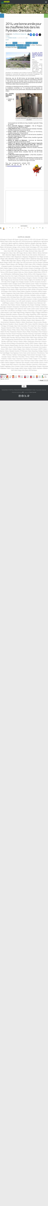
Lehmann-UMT (44, 308)
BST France (33, 260)
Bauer (11, 253)
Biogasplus (25, 257)
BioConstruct (41, 255)
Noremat (5, 324)
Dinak (25, 274)
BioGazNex (11, 258)
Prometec (8, 333)
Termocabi (38, 355)
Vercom (41, 362)
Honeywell (3, 297)
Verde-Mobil (9, 364)
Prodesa (44, 332)
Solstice (28, 349)
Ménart (45, 318)
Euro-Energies (20, 282)
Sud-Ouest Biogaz (4, 353)
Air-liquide (19, 245)
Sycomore (33, 353)
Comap (15, 268)
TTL (39, 358)
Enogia (6, 280)
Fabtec (37, 283)
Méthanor (11, 320)
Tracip (13, 358)
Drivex (44, 274)
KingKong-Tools (25, 305)
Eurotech (43, 282)
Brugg (23, 260)
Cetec (30, 264)
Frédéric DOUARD (12, 37)
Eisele (5, 278)
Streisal (45, 351)
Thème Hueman (32, 392)
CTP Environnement (25, 270)
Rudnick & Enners (18, 339)
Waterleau (3, 368)
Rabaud (9, 335)
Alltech (1, 247)
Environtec (15, 280)
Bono (15, 260)
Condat (26, 268)
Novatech (21, 324)
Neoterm (18, 322)
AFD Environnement (27, 241)
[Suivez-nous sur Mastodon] (28, 396)
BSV (38, 260)
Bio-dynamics (33, 255)
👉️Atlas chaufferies (22, 47)
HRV (21, 297)
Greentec (28, 291)
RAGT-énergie (15, 335)
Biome (28, 258)
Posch (24, 332)
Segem (41, 343)
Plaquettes (27, 45)
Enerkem (35, 278)
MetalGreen (31, 316)
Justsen (12, 303)
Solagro (19, 349)
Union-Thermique (25, 360)
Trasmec (25, 358)
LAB (16, 308)
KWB (1, 308)
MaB (15, 312)
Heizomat (8, 295)
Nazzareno (38, 320)
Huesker (29, 297)
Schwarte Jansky (20, 343)
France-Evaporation (33, 287)
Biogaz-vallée (4, 258)
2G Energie (3, 239)
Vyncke (26, 366)
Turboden (43, 358)
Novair (16, 324)
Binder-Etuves (25, 255)
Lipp (36, 310)
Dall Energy (44, 270)
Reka (8, 337)
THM (36, 357)
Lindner (25, 310)
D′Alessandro (22, 276)
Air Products (26, 245)
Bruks (27, 260)
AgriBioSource (37, 241)
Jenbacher (28, 301)
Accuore (21, 239)
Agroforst (27, 243)
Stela (29, 351)
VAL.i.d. (46, 360)
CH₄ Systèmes (16, 266)
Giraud (45, 289)
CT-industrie (15, 270)
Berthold (45, 253)
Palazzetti (44, 326)
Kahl (26, 303)
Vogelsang (7, 366)
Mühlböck (23, 320)
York (23, 370)
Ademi (6, 241)
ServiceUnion (4, 347)
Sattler (25, 341)
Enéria (25, 280)
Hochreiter (26, 295)
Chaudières (35, 42)
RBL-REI (34, 335)
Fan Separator (43, 283)
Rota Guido (40, 337)
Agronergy (38, 243)
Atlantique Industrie (32, 249)
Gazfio (29, 289)
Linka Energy (31, 310)
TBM (4, 355)
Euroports (37, 282)
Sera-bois (21, 345)
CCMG (26, 264)
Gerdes (34, 289)
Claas (29, 266)
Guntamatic (34, 291)
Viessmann (35, 364)
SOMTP (40, 349)
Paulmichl (9, 328)
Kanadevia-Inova (32, 303)
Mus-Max (35, 318)
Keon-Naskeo (11, 305)
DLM (34, 274)
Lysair (11, 312)
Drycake (2, 276)
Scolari (27, 343)
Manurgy (3, 314)
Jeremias (34, 301)
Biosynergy (40, 258)
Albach (37, 245)
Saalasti (40, 339)
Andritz (23, 247)
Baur (15, 253)
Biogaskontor (18, 257)
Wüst (16, 370)
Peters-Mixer (37, 328)
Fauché (11, 285)
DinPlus (30, 274)
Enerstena (41, 278)
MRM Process (28, 318)
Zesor (26, 370)
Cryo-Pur (2, 270)
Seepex (36, 343)
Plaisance (43, 330)
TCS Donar (8, 355)
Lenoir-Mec (4, 310)
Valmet (7, 362)
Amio (19, 247)
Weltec (30, 368)
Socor (10, 349)
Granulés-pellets (20, 45)
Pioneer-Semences (30, 330)
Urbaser (41, 360)
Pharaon (9, 330)
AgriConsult (5, 243)
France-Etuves (23, 287)
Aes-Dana (15, 241)
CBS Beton (21, 264)
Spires (7, 351)
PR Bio (28, 332)
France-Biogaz (14, 287)
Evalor (10, 283)
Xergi (19, 370)
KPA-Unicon (31, 307)
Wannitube (45, 366)
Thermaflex (21, 357)
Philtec (14, 330)
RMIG (31, 337)
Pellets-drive (19, 328)
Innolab (35, 299)
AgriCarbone (45, 241)
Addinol (2, 241)
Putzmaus (31, 333)
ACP (31, 239)
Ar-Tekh (8, 249)
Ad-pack (38, 239)
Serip (31, 345)
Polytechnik (13, 332)
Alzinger (15, 247)
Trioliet (30, 358)
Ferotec (22, 285)
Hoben (21, 295)
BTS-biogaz (43, 260)
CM (41, 266)
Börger (6, 262)
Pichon (18, 330)
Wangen (39, 366)
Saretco (21, 341)
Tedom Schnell (31, 355)
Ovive (39, 326)
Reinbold (3, 337)
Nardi (33, 320)
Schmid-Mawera (11, 343)
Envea (10, 280)
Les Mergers (19, 310)
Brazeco (19, 260)
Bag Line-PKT (21, 251)
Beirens (26, 253)
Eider (2, 278)
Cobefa (5, 268)
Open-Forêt (17, 326)
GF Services (39, 289)
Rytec (32, 339)
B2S (16, 251)
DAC (39, 270)
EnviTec (21, 280)
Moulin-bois (20, 318)
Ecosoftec (37, 276)
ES (34, 280)
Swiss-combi (26, 353)
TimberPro (4, 358)
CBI (16, 264)
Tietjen (40, 357)
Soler (23, 349)
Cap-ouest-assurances (26, 262)
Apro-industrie (44, 247)
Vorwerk (17, 366)
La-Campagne (10, 308)
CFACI (34, 264)
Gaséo (17, 289)
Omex (46, 324)
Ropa (35, 337)
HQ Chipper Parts (14, 297)
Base (40, 251)
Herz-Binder (15, 295)
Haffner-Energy (42, 291)
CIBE (22, 266)
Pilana (22, 330)
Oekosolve (41, 324)
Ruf (25, 339)
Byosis (1, 262)
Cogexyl (10, 268)
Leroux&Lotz (11, 310)
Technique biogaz (21, 355)
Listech (40, 310)
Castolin (3, 264)
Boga (11, 260)
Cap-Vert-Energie (37, 262)
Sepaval (7, 345)
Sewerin (11, 347)
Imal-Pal (17, 299)
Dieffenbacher (7, 274)
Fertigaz (27, 285)
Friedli (46, 287)
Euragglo (13, 282)
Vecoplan (27, 362)
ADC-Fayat (44, 239)
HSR (24, 297)
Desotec (31, 272)
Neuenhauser (29, 322)
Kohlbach (44, 305)
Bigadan (14, 255)
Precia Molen (34, 332)
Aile (15, 245)
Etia (5, 282)
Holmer (39, 295)
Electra (10, 278)
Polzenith (19, 332)
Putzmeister (38, 333)
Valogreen (12, 362)
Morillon (3, 318)
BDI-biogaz (20, 253)
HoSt (8, 297)
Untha (32, 360)
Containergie (37, 268)
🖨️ (28, 34)
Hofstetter (33, 295)
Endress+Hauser (21, 278)
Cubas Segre (34, 270)
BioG (13, 257)
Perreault (30, 328)
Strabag (40, 351)
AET (20, 241)
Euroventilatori (4, 283)
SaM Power (10, 341)
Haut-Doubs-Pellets (18, 293)
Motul (14, 318)
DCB (7, 272)
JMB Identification (42, 301)
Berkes (39, 253)
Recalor (39, 335)
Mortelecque (9, 318)
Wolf (12, 370)
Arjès (21, 249)
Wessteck (39, 368)
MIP (43, 316)
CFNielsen (39, 264)
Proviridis (25, 333)
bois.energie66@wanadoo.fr (14, 166)
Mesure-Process (23, 316)
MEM (38, 314)
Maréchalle (9, 314)
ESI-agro (44, 280)
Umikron (11, 360)
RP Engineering (9, 339)
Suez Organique (14, 353)
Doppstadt (39, 274)
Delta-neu (21, 272)
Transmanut (19, 358)
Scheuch (44, 341)
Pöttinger (44, 333)
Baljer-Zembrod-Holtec (32, 251)
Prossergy (19, 333)
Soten (44, 349)
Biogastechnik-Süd (34, 257)
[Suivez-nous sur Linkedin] (20, 396)
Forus (8, 287)
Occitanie (15, 42)
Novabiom (11, 324)
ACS (34, 239)
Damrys (3, 272)
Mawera (20, 314)
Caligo (17, 262)
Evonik (19, 283)
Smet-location (42, 347)
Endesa (14, 278)
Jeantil (23, 301)
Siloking (19, 347)
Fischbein (39, 285)
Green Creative (21, 291)
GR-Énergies (4, 291)
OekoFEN (35, 324)
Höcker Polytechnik (5, 299)
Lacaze (28, 308)
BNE (8, 260)
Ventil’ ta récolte (34, 362)
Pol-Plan (7, 332)
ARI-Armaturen (15, 249)
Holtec (43, 295)
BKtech (4, 260)
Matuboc (15, 314)
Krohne (37, 307)
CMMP (44, 266)
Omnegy (4, 326)
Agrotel (44, 243)
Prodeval (2, 333)
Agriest (10, 243)
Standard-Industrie (14, 351)
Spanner (2, 351)
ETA (3, 282)
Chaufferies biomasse (10, 45)
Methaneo (38, 316)
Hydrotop (39, 297)
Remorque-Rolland (20, 337)
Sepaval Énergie (14, 345)
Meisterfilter (33, 314)
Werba (34, 368)
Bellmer (35, 253)
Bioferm (9, 257)
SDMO (31, 343)
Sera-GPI (27, 345)
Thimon (27, 357)
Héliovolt (44, 297)
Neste (23, 322)
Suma (20, 353)
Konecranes (16, 307)
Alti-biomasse (8, 247)
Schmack (3, 343)
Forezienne (3, 287)
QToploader (3, 335)
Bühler (10, 262)
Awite (5, 251)
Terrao (43, 355)
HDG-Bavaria (28, 293)
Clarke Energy (35, 266)
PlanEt (2, 332)
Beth (3, 255)
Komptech (9, 307)
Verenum (16, 364)
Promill (14, 333)
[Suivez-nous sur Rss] (25, 396)
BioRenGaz (33, 258)
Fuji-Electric (11, 289)
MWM (40, 318)
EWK (23, 283)
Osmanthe (24, 326)
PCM (13, 328)
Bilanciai (19, 255)
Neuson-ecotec (38, 322)
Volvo (12, 366)
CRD (46, 268)
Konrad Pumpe (23, 307)
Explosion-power (30, 283)
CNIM (1, 268)
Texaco (9, 357)
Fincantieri (33, 285)
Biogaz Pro (18, 258)
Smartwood (35, 347)
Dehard (15, 272)
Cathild (7, 264)
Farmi (6, 285)
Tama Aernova (40, 353)
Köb (5, 308)
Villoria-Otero (42, 364)
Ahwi (2, 245)
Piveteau (38, 330)
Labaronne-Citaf (22, 308)
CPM (43, 268)
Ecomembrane (30, 276)
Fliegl (43, 285)
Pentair (25, 328)
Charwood (45, 264)
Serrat (41, 345)
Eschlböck (38, 280)
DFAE (43, 272)
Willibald (45, 368)
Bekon (30, 253)
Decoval (11, 272)
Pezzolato (3, 330)
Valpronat (18, 362)
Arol (25, 249)
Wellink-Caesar (23, 368)
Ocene (30, 324)
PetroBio (44, 328)
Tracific (9, 358)
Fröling (3, 289)
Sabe (44, 339)
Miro (46, 316)
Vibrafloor (28, 364)
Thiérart (32, 357)
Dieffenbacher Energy (17, 274)
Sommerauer (34, 349)
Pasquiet (3, 328)
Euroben (27, 282)
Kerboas (18, 305)
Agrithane (21, 243)
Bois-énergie (28, 42)
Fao (3, 285)
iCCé (12, 299)
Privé (40, 332)
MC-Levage (26, 314)
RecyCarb (44, 335)
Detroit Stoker (37, 272)
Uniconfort (17, 360)
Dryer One (7, 276)
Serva (45, 345)
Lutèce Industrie (4, 312)
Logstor (45, 310)
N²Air (26, 324)
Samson (16, 341)
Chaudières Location (7, 266)
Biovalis (46, 258)
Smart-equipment (26, 347)
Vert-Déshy (22, 364)
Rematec (12, 337)
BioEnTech (2, 257)
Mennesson (15, 316)
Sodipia (14, 349)
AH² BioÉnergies (9, 245)
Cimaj (26, 266)
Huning (33, 297)
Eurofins (32, 282)
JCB (20, 301)
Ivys (17, 301)
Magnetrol (28, 312)
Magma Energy (21, 312)
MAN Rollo (44, 312)
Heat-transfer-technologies (39, 293)
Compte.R (20, 268)
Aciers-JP (27, 239)
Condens (31, 268)
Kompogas (3, 307)
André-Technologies (31, 247)
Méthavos (17, 320)
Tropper (35, 358)
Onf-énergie (10, 326)
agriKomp (15, 243)
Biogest (24, 258)
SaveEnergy (31, 341)
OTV (29, 326)
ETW (8, 282)
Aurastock (44, 249)
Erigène (30, 280)
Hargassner (9, 293)
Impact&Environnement (26, 299)
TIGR (44, 357)
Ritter (28, 337)
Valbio (2, 362)
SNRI (6, 349)
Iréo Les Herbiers (11, 301)
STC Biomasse (23, 351)
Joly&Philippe (5, 303)
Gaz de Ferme (23, 289)
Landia (33, 308)
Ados (10, 241)
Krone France (43, 307)
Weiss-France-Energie (13, 368)
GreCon (14, 291)
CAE (14, 262)
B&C (13, 251)
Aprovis (3, 249)
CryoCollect (8, 270)
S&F (36, 339)
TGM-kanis (15, 357)
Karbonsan (40, 303)
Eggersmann (44, 276)
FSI (7, 289)
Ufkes (6, 360)
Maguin (34, 312)
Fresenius (41, 287)
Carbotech (45, 262)
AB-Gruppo (15, 239)
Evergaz (15, 283)
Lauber (37, 308)
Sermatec (36, 345)
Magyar (38, 312)
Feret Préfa (16, 285)
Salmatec (3, 341)
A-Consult (9, 239)
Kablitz (22, 303)
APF (38, 247)
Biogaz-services (44, 257)
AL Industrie (43, 245)
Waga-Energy (32, 366)
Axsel (9, 251)
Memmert (8, 316)
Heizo (3, 295)
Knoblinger (38, 305)
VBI (23, 362)
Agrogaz (33, 243)
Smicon (2, 349)
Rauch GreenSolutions (25, 335)
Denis (26, 272)
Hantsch (3, 293)
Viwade (2, 366)
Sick (15, 347)
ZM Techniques (33, 370)
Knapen (32, 305)
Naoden (29, 320)
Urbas (36, 360)
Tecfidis (14, 355)
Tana (46, 353)
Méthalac (5, 320)
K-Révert (17, 303)
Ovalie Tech (34, 326)
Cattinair (12, 264)
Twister (2, 360)
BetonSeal (8, 255)
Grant (10, 291)
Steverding (34, 351)
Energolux (29, 278)
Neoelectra (12, 322)
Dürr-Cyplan (14, 276)
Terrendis (4, 357)
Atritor (39, 249)
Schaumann (38, 341)
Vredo (21, 366)
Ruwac (28, 339)
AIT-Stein (32, 245)
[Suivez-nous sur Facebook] (22, 396)
